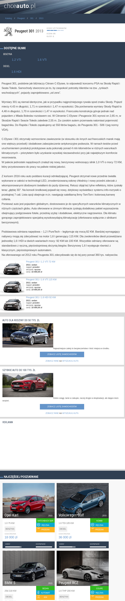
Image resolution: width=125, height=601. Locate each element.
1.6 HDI (16, 71)
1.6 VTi (42, 59)
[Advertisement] (26, 445)
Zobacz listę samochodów (62, 354)
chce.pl (20, 4)
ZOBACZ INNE (52, 361)
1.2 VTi (16, 59)
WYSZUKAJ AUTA (70, 361)
